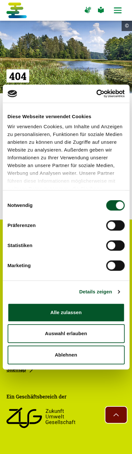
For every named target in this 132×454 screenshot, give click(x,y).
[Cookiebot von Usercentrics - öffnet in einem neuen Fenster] (96, 93)
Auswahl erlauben (66, 333)
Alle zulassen (65, 312)
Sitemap (16, 370)
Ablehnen (66, 355)
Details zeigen (95, 291)
